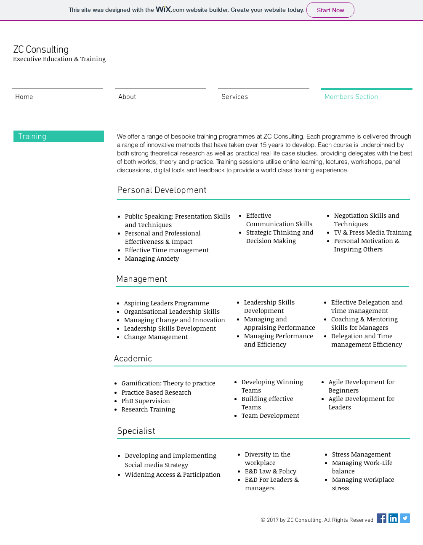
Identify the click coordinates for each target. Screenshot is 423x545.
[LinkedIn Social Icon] (393, 518)
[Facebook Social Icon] (381, 518)
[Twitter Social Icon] (405, 518)
